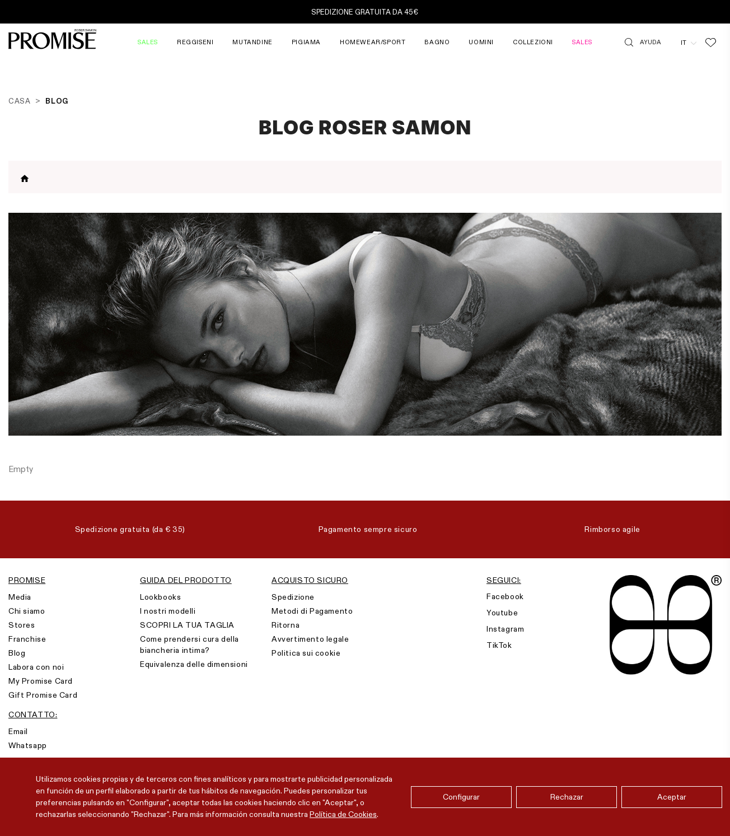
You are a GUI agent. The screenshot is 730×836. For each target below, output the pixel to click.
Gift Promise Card (42, 695)
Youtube (502, 613)
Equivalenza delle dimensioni (194, 664)
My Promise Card (40, 681)
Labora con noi (36, 667)
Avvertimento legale (310, 639)
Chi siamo (26, 611)
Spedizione (293, 597)
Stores (21, 625)
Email (18, 731)
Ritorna (286, 625)
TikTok (499, 645)
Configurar (461, 797)
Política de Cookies (343, 814)
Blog (16, 653)
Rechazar (566, 797)
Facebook (505, 596)
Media (19, 597)
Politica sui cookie (306, 653)
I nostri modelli (168, 611)
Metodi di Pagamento (312, 611)
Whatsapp (27, 745)
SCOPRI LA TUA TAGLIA (187, 625)
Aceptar (671, 797)
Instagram (505, 629)
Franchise (27, 639)
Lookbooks (160, 597)
